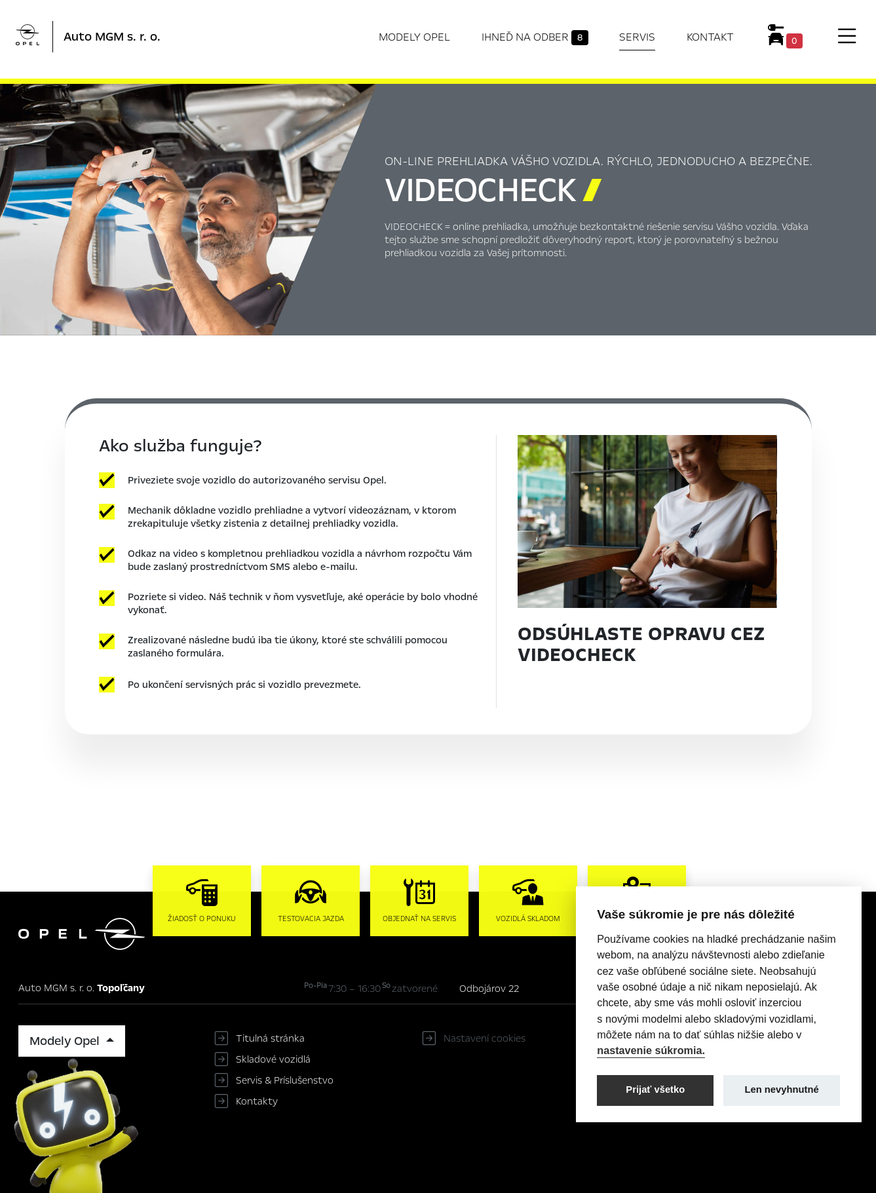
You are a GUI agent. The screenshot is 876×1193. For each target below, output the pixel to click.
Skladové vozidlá (273, 1059)
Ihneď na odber (535, 37)
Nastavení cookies (484, 1038)
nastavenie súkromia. (651, 1050)
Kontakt (710, 37)
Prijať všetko (655, 1089)
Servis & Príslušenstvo (284, 1080)
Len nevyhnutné (782, 1089)
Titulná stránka (270, 1038)
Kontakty (257, 1101)
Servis (637, 37)
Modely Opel (414, 37)
